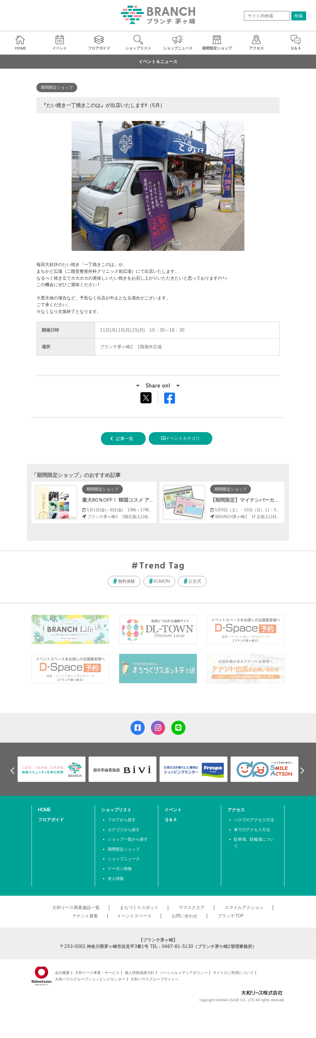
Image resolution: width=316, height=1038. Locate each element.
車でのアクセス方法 (252, 829)
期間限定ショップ (124, 849)
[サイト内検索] (267, 16)
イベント (173, 810)
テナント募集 (85, 916)
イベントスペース (134, 916)
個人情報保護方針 (139, 972)
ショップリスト (116, 810)
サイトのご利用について (233, 972)
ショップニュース (124, 858)
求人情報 (116, 878)
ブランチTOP (231, 916)
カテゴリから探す (124, 829)
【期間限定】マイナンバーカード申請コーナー (262, 500)
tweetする (146, 397)
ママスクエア (192, 907)
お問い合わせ (185, 916)
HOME (44, 810)
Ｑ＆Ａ (170, 819)
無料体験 (126, 581)
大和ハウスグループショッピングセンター (90, 979)
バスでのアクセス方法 (254, 819)
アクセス (236, 810)
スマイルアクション (244, 907)
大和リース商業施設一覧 (76, 907)
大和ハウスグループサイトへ (155, 979)
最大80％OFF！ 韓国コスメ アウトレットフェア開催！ (143, 500)
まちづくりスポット (139, 907)
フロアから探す (122, 819)
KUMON (162, 581)
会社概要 (62, 972)
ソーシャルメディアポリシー (184, 972)
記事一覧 (124, 438)
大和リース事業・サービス (97, 972)
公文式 (194, 581)
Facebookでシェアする (173, 399)
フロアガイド (51, 819)
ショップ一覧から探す (128, 839)
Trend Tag (162, 566)
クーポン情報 (120, 868)
